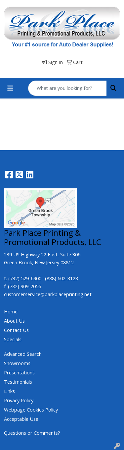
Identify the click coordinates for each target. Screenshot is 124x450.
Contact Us (16, 330)
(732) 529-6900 (24, 278)
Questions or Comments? (32, 432)
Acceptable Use (21, 419)
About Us (14, 320)
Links (9, 391)
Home (11, 311)
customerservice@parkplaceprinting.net (48, 294)
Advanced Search (23, 354)
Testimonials (18, 381)
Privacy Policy (18, 400)
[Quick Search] (67, 88)
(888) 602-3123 (61, 278)
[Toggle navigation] (10, 88)
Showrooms (17, 363)
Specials (12, 339)
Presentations (19, 372)
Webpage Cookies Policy (31, 409)
